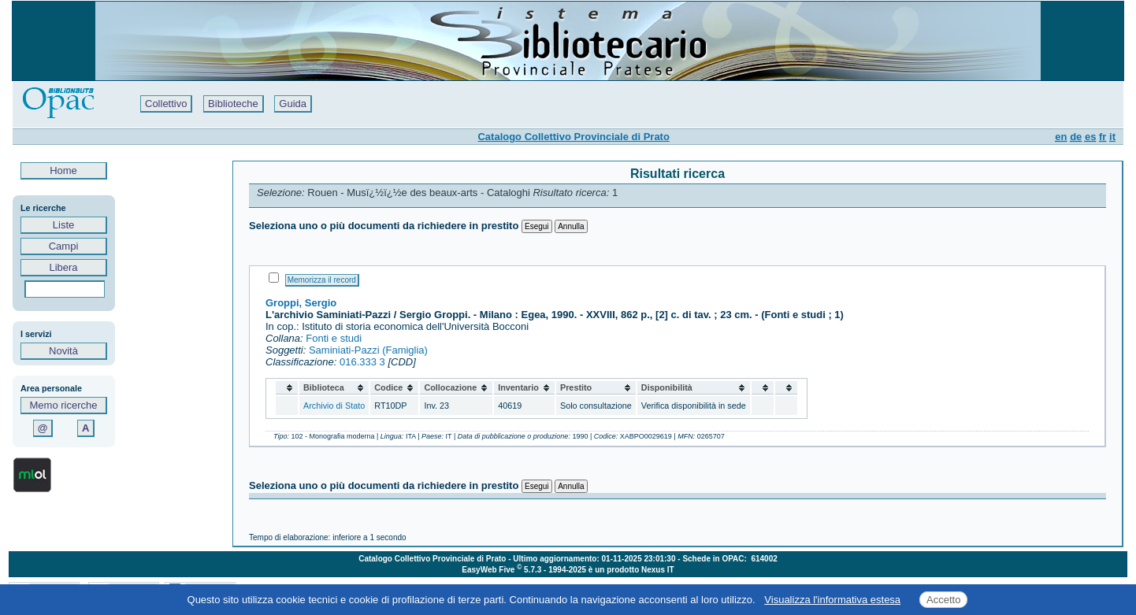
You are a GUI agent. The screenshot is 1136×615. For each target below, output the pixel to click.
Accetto (943, 600)
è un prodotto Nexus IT (631, 569)
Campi (63, 246)
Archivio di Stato (334, 405)
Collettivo (166, 103)
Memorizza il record (322, 280)
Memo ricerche (64, 405)
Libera (63, 267)
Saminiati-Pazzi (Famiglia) (368, 350)
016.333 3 (362, 362)
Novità (63, 351)
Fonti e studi (334, 338)
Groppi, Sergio (300, 303)
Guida (292, 103)
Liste (63, 225)
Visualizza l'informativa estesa (832, 600)
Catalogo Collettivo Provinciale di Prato (573, 137)
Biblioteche (233, 103)
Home (63, 170)
